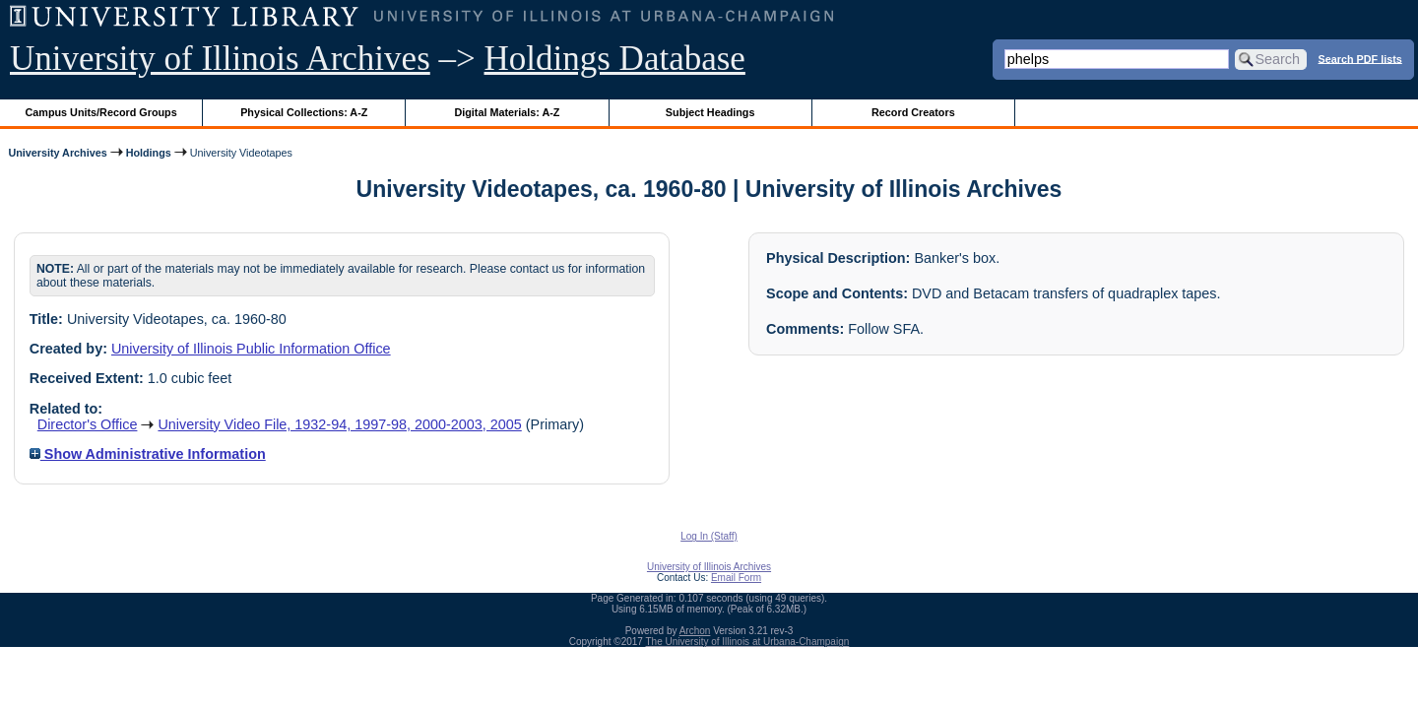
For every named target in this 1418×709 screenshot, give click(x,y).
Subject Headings (710, 112)
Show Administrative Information (148, 454)
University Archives (57, 153)
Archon (695, 630)
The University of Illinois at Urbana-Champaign (748, 641)
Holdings (148, 153)
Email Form (736, 577)
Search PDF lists (1360, 58)
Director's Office (87, 424)
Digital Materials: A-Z (506, 112)
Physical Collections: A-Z (303, 112)
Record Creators (913, 112)
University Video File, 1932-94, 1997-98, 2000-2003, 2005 (339, 424)
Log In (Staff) (709, 536)
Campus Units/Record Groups (101, 112)
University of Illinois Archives (220, 58)
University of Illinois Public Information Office (251, 348)
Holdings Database (614, 58)
